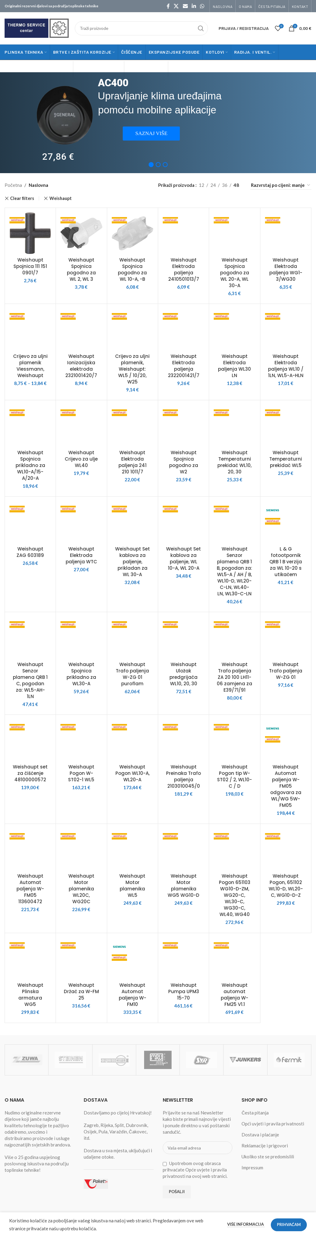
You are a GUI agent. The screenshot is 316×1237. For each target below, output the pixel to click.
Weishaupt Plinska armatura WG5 (30, 994)
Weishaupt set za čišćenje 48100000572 (30, 773)
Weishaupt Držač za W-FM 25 (81, 991)
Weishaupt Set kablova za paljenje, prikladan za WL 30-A (132, 562)
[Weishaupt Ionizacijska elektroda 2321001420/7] (81, 329)
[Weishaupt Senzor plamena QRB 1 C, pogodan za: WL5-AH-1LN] (30, 637)
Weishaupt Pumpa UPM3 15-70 (183, 991)
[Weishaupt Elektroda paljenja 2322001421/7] (183, 329)
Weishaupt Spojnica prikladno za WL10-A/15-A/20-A (30, 465)
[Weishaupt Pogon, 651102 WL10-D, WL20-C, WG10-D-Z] (286, 849)
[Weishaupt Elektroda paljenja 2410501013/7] (183, 233)
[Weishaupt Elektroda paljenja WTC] (81, 522)
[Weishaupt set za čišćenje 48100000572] (30, 740)
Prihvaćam (289, 1224)
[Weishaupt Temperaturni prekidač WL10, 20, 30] (234, 425)
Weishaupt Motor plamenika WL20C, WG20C (81, 889)
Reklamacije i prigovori (265, 1145)
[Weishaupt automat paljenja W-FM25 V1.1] (234, 958)
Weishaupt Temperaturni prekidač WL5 (285, 459)
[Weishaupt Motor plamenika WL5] (132, 849)
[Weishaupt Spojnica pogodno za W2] (183, 425)
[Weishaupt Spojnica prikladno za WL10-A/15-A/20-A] (30, 425)
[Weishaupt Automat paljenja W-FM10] (132, 958)
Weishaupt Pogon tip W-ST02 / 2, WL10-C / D (234, 776)
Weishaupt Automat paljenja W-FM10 (132, 994)
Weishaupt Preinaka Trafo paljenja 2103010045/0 (183, 776)
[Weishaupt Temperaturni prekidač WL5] (286, 425)
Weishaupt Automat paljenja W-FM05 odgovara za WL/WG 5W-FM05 (285, 786)
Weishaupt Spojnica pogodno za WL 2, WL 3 (81, 269)
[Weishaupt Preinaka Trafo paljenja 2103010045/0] (183, 740)
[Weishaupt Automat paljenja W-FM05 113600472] (30, 849)
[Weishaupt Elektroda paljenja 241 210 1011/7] (132, 425)
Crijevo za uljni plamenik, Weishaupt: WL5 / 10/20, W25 (132, 369)
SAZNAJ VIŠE (151, 133)
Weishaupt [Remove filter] (60, 198)
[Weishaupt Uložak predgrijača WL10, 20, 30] (183, 637)
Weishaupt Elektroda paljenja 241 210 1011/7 (132, 462)
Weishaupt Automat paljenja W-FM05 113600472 (30, 889)
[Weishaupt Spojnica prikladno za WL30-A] (81, 637)
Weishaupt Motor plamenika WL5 (132, 885)
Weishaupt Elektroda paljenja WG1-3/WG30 (285, 269)
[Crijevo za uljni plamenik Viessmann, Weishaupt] (30, 329)
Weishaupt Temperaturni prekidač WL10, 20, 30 (234, 462)
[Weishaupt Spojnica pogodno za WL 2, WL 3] (81, 233)
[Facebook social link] (168, 6)
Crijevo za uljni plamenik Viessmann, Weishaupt (30, 366)
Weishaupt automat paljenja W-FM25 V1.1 (234, 994)
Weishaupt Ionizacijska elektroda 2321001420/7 (81, 366)
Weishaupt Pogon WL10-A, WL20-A (132, 773)
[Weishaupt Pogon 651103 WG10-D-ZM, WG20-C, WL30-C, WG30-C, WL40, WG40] (234, 849)
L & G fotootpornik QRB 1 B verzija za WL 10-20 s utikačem (285, 562)
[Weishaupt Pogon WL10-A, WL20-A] (132, 740)
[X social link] (176, 6)
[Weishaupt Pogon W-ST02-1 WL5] (81, 740)
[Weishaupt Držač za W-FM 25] (81, 958)
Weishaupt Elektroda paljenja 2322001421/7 (183, 366)
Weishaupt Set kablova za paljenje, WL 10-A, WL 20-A (183, 558)
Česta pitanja (255, 1112)
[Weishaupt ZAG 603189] (30, 522)
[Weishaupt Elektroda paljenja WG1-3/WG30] (286, 233)
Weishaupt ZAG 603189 (30, 552)
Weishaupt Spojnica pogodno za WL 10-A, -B (132, 269)
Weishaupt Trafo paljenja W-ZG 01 (285, 670)
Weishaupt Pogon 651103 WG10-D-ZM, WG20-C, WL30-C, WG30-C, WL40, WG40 (234, 895)
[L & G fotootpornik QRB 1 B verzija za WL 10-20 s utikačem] (286, 522)
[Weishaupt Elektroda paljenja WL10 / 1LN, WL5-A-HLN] (286, 329)
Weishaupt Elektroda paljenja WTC (81, 555)
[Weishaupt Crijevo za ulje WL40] (81, 425)
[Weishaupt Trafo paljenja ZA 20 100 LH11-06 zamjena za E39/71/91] (234, 637)
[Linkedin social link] (194, 6)
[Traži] (141, 28)
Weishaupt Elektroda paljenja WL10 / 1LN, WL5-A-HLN (285, 366)
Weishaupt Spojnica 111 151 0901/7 (30, 266)
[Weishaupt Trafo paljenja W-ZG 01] (286, 637)
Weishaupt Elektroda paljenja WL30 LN (234, 366)
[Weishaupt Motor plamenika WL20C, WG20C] (81, 849)
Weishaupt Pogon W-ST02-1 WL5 (81, 773)
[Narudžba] (280, 185)
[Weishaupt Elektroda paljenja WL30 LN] (234, 329)
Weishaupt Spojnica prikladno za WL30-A (81, 674)
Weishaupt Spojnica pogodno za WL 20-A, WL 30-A (234, 273)
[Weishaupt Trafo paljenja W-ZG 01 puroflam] (132, 637)
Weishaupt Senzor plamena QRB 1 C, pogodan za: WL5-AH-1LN (30, 680)
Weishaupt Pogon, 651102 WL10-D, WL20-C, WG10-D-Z (286, 885)
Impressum (252, 1167)
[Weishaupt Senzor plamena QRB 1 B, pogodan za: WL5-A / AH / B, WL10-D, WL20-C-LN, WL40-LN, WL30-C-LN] (234, 522)
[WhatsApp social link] (202, 6)
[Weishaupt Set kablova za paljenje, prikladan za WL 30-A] (132, 522)
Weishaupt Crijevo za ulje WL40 (81, 459)
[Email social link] (185, 6)
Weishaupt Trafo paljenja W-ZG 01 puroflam (132, 674)
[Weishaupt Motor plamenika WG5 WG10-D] (183, 849)
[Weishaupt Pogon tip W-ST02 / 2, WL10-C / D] (234, 740)
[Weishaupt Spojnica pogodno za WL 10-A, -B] (132, 233)
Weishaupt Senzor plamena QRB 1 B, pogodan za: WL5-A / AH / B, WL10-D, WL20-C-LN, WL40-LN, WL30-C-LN (234, 571)
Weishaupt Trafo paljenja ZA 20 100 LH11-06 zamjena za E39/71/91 (234, 677)
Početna (13, 185)
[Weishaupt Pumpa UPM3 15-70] (183, 958)
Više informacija (246, 1224)
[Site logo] (37, 27)
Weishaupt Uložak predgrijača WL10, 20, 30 (183, 674)
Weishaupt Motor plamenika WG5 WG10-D (183, 885)
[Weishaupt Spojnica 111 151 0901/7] (30, 233)
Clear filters (22, 198)
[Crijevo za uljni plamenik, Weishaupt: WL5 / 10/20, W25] (132, 329)
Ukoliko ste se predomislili (268, 1156)
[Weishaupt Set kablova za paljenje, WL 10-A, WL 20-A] (183, 522)
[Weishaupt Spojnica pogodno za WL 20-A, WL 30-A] (234, 233)
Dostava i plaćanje (260, 1134)
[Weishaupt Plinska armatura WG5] (30, 958)
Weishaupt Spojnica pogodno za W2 (183, 462)
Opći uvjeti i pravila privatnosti (273, 1123)
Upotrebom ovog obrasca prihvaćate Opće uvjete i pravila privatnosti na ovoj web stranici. (195, 1169)
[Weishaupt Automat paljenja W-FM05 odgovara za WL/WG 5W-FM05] (286, 740)
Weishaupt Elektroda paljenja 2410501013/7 (183, 269)
